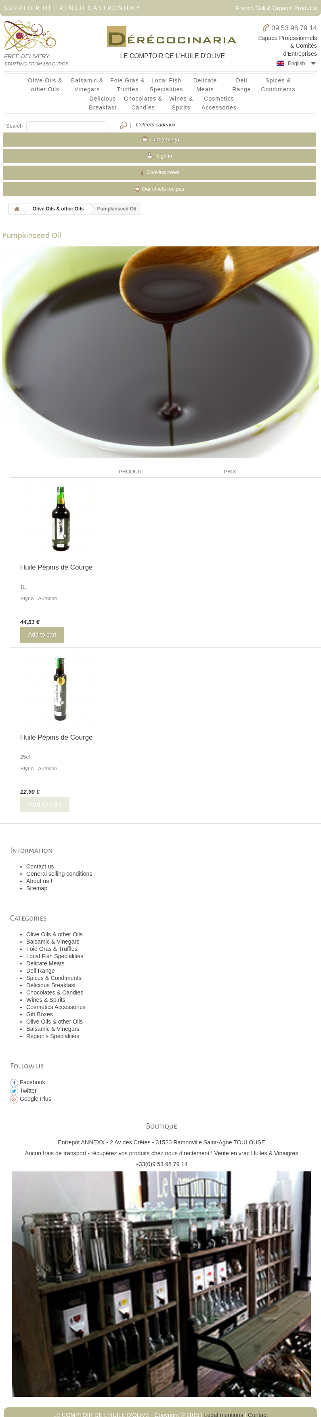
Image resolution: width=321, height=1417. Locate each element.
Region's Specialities (52, 1036)
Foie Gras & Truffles (127, 85)
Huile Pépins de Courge (56, 567)
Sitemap (36, 888)
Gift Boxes (39, 1014)
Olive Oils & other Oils (45, 85)
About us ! (39, 881)
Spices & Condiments (278, 85)
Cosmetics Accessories (219, 103)
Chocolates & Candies (143, 103)
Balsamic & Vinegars (87, 85)
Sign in (163, 156)
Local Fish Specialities (166, 85)
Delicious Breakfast (102, 103)
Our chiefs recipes (159, 189)
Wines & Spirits (181, 103)
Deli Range (241, 85)
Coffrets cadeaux (155, 125)
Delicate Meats (205, 85)
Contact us (40, 866)
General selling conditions (59, 873)
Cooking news (159, 172)
